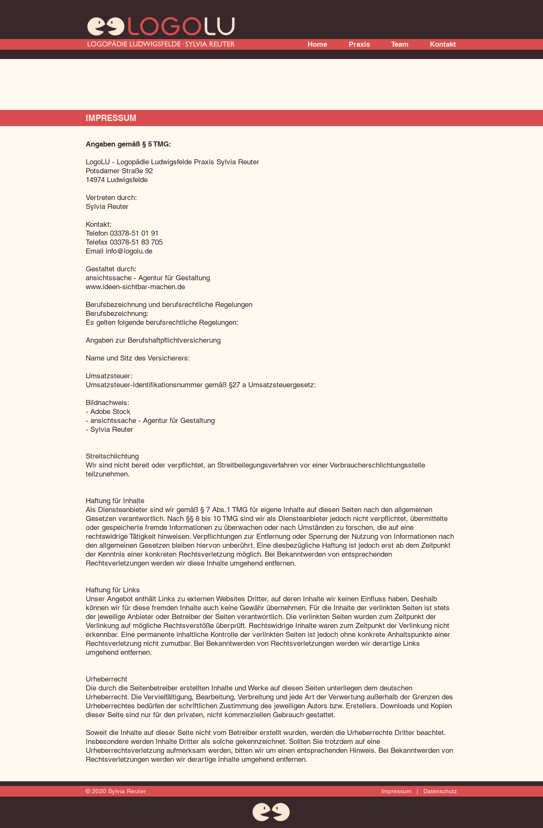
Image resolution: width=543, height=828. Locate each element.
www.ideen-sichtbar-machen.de (135, 286)
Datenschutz (438, 791)
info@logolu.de (129, 251)
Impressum (398, 791)
